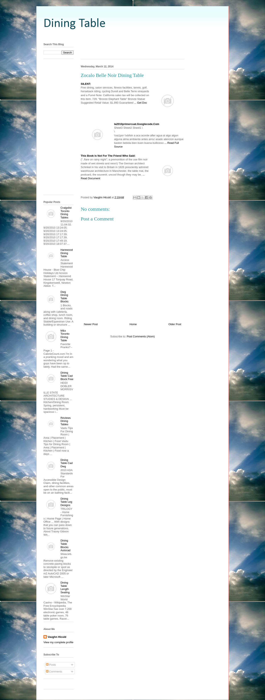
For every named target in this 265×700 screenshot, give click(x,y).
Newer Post (91, 324)
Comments (54, 671)
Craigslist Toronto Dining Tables (65, 212)
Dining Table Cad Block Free (66, 376)
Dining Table (74, 24)
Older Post (175, 324)
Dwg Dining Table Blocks (64, 296)
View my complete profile (58, 642)
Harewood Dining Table (66, 253)
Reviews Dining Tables (65, 421)
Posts (51, 664)
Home (133, 324)
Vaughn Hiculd (57, 636)
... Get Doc (140, 102)
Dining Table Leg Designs (66, 502)
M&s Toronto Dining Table (64, 335)
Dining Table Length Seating (65, 587)
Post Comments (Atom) (141, 336)
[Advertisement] (132, 35)
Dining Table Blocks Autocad (65, 545)
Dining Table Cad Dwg (66, 463)
